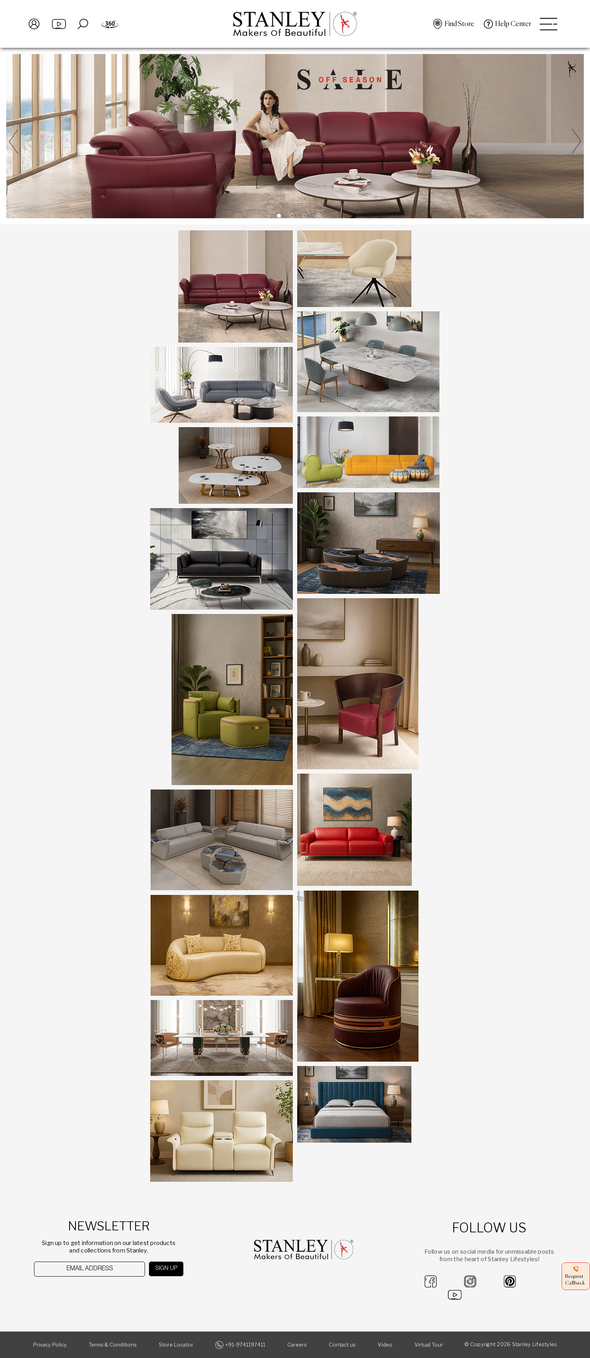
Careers (297, 1345)
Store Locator (176, 1345)
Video (385, 1345)
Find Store (459, 24)
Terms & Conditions (113, 1345)
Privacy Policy (50, 1345)
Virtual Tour (429, 1345)
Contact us (342, 1345)
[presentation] (75, 1292)
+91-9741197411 (245, 1345)
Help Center (513, 24)
